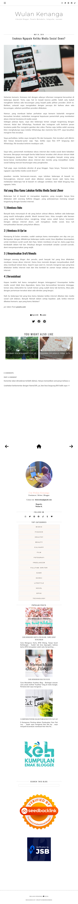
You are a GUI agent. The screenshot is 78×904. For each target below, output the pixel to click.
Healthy (39, 537)
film (39, 552)
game (39, 573)
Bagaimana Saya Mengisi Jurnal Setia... (56, 353)
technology (39, 598)
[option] (22, 348)
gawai (39, 578)
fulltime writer (39, 568)
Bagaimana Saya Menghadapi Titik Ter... (22, 353)
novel (39, 588)
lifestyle (39, 583)
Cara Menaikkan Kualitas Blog (39, 679)
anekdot (44, 315)
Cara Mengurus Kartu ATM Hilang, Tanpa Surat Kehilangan (39, 638)
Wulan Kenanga (39, 14)
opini (39, 593)
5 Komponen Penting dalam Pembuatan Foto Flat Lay (39, 719)
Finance (39, 532)
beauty (39, 542)
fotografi (39, 557)
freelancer (39, 562)
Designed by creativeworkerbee (39, 900)
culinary (39, 547)
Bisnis (39, 527)
